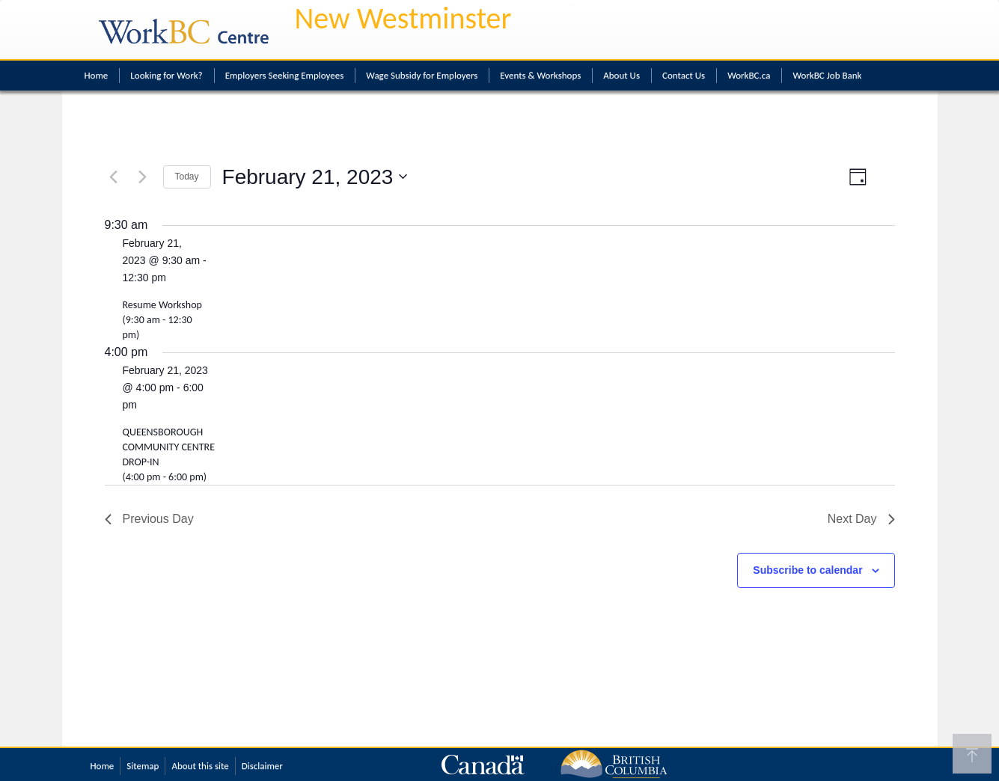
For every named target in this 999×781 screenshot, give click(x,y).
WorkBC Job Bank (826, 75)
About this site (199, 765)
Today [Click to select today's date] (187, 176)
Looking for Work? (166, 75)
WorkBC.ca (748, 75)
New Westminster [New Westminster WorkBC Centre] (403, 18)
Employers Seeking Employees (284, 75)
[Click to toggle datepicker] (315, 177)
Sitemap (142, 765)
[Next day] (143, 177)
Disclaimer (262, 765)
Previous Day (149, 518)
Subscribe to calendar (807, 570)
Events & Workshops (540, 75)
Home (97, 75)
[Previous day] (114, 177)
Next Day (861, 518)
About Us (621, 75)
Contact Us (683, 75)
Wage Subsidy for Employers (421, 75)
